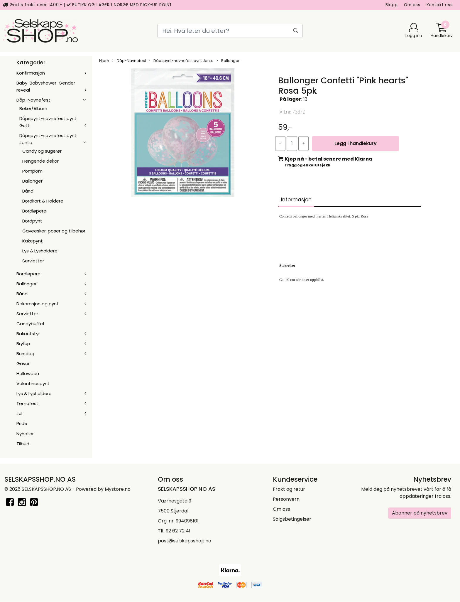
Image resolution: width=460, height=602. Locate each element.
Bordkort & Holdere (42, 201)
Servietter (33, 261)
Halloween (27, 373)
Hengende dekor (40, 161)
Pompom (32, 171)
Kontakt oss (440, 5)
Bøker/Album (33, 108)
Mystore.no (118, 489)
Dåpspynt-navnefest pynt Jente (181, 60)
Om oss (412, 5)
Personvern (286, 499)
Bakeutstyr (28, 333)
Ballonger (32, 181)
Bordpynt (32, 221)
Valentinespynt (33, 383)
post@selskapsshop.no (184, 540)
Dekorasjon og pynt (37, 304)
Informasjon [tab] (296, 199)
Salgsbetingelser (292, 519)
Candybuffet (30, 324)
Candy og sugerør (42, 151)
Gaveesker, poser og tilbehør (53, 231)
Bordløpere (34, 211)
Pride (21, 423)
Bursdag (25, 353)
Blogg (391, 5)
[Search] (230, 31)
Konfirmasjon (30, 73)
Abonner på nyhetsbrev (419, 513)
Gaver (23, 363)
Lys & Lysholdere (40, 251)
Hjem (104, 60)
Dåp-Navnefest (33, 100)
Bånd (27, 191)
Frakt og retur (289, 489)
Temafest (27, 403)
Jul (19, 413)
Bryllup (23, 343)
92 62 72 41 (178, 530)
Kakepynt (32, 241)
